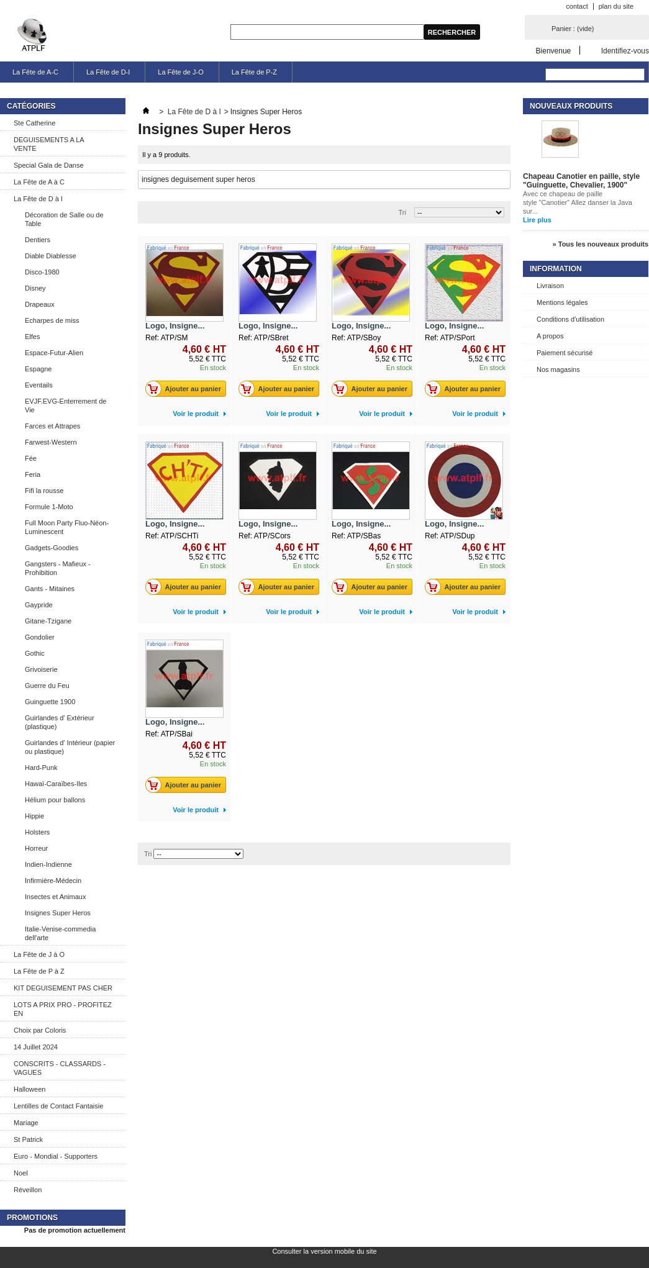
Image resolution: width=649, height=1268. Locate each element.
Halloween (29, 1089)
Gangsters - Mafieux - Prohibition (58, 568)
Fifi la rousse (44, 490)
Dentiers (37, 239)
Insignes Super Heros (58, 913)
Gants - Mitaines (50, 588)
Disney (35, 288)
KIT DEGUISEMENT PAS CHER (63, 988)
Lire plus (537, 220)
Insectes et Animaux (55, 896)
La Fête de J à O (39, 954)
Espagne (38, 369)
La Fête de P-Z (254, 72)
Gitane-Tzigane (48, 621)
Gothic (35, 653)
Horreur (36, 848)
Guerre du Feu (47, 685)
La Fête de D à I (38, 198)
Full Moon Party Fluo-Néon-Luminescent (67, 527)
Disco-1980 (42, 272)
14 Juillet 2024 (36, 1047)
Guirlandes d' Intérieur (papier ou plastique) (70, 747)
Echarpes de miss (52, 320)
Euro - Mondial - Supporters (56, 1156)
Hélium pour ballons (55, 800)
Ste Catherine (34, 123)
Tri (402, 212)
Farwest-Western (51, 442)
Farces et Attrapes (52, 426)
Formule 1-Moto (49, 506)
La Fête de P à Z (39, 971)
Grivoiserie (41, 669)
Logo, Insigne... (174, 325)
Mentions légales (562, 302)
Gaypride (39, 605)
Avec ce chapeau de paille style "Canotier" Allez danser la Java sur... (577, 202)
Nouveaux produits (571, 106)
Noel (21, 1173)
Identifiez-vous (625, 51)
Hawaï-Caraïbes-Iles (56, 783)
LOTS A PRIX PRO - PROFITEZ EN (63, 1009)
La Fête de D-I (108, 72)
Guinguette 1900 (50, 701)
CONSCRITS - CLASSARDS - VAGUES (60, 1068)
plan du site (616, 6)
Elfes (32, 336)
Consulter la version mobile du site (324, 1251)
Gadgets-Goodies (51, 547)
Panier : (572, 28)
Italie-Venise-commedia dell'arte (60, 933)
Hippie (34, 816)
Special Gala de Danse (49, 165)
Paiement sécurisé (565, 352)
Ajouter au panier (186, 389)
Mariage (26, 1122)
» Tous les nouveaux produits (600, 244)
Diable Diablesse (50, 256)
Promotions (32, 1217)
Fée (31, 458)
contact (577, 6)
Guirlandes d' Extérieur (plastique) (59, 722)
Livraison (550, 285)
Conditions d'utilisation (570, 319)
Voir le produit (196, 413)
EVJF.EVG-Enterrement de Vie (65, 405)
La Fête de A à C (39, 182)
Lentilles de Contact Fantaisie (58, 1106)
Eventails (39, 385)
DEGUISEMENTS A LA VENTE (49, 144)
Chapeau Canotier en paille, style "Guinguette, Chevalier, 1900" (581, 180)
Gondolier (40, 637)
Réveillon (28, 1189)
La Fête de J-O (180, 72)
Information (556, 269)
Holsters (37, 832)
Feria (32, 474)
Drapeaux (40, 304)
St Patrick (28, 1139)
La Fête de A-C (35, 72)
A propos (550, 336)
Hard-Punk (41, 767)
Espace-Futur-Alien (54, 352)
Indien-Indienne (48, 864)
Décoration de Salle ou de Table (64, 219)
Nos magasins (558, 369)
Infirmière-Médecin (53, 880)
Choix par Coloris (40, 1030)
